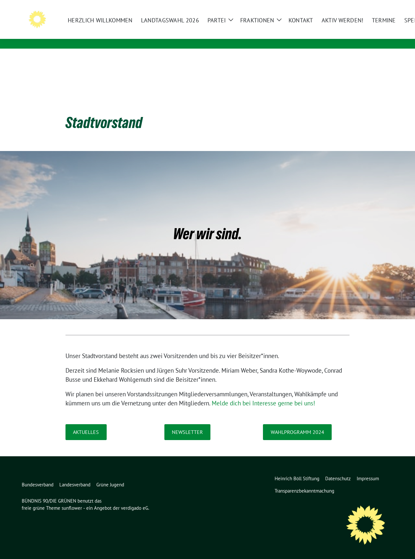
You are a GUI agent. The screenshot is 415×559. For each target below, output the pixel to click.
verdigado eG (134, 498)
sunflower (72, 498)
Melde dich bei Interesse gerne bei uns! (263, 393)
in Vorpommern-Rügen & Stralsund (129, 35)
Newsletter (187, 422)
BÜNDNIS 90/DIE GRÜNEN (115, 26)
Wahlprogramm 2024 (297, 422)
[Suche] (372, 6)
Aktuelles (86, 422)
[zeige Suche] (381, 6)
